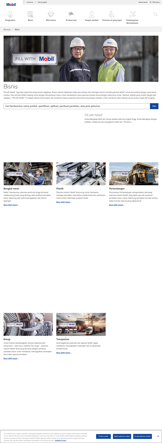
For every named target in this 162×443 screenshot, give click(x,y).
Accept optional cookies (142, 436)
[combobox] (81, 106)
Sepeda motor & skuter (20, 417)
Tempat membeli (31, 424)
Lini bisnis (30, 2)
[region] (81, 436)
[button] (10, 17)
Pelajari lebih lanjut (141, 386)
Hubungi (17, 424)
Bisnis (17, 29)
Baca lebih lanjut (10, 205)
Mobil (6, 417)
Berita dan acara (70, 417)
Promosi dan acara (54, 417)
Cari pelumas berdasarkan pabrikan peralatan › (22, 371)
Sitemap (7, 424)
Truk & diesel (38, 417)
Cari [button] (154, 106)
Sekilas (6, 409)
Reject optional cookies (122, 436)
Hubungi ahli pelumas (21, 409)
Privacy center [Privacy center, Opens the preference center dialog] (103, 436)
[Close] (158, 436)
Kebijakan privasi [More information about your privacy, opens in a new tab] (60, 440)
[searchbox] (133, 407)
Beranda (7, 29)
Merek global (42, 2)
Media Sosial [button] (143, 2)
